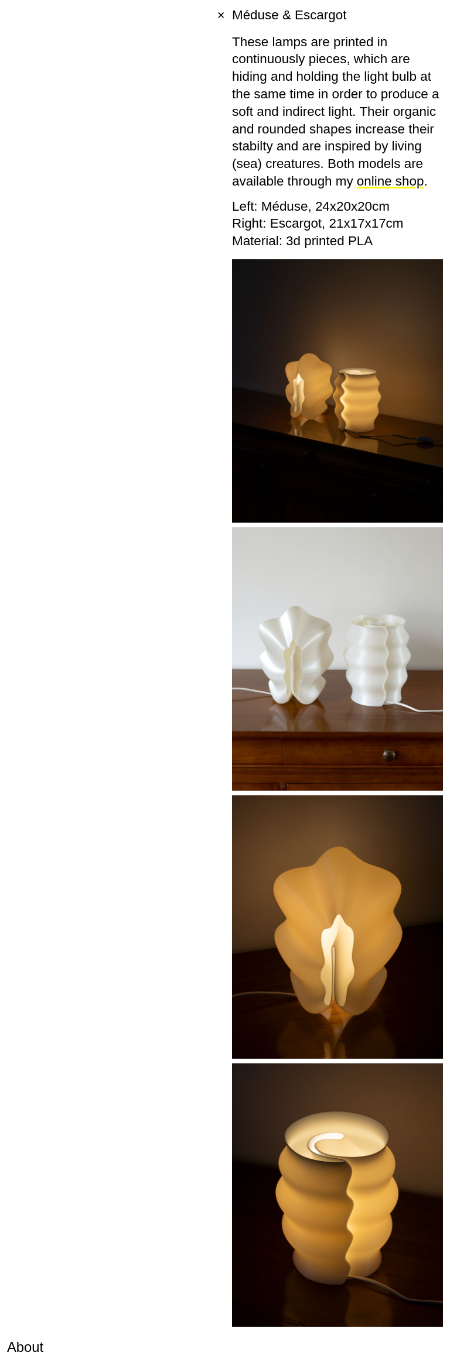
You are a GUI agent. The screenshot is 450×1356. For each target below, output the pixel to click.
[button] (12, 1344)
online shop (390, 181)
